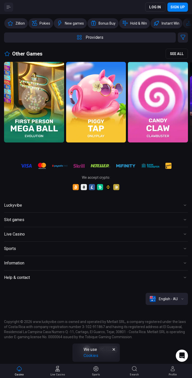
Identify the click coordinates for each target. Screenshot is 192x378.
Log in (155, 7)
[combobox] (167, 299)
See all (177, 54)
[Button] (8, 7)
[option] (16, 23)
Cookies (91, 355)
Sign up (177, 7)
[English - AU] (167, 299)
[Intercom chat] (182, 356)
